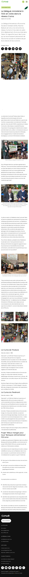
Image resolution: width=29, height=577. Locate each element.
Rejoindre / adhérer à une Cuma (8, 552)
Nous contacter (6, 520)
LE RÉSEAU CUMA (5, 536)
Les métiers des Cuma (6, 561)
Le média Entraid (4, 541)
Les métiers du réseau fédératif (7, 559)
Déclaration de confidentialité (7, 573)
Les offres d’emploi (5, 563)
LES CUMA (4, 545)
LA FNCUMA (4, 525)
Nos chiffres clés (4, 532)
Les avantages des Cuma (6, 550)
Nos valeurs (3, 528)
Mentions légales (4, 571)
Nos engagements (5, 530)
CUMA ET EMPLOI (5, 556)
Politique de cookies (14, 571)
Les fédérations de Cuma (6, 539)
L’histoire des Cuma (5, 548)
